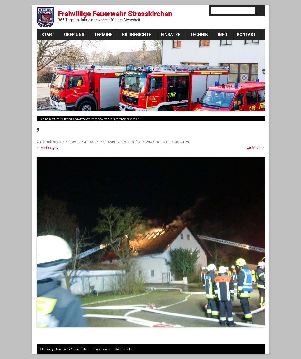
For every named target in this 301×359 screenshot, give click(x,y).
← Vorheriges (47, 147)
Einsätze (170, 34)
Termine (103, 34)
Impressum (102, 349)
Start (47, 34)
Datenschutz (123, 349)
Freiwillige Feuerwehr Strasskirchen (115, 15)
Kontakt (246, 34)
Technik (199, 34)
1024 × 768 (96, 141)
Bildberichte (136, 34)
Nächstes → (255, 147)
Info (222, 34)
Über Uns (74, 34)
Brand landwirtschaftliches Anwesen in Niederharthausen (99, 118)
